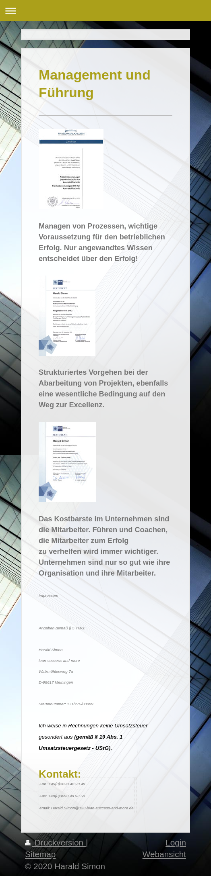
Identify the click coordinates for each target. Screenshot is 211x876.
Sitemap (40, 854)
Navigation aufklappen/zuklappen (105, 10)
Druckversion (55, 842)
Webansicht (164, 854)
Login (175, 842)
